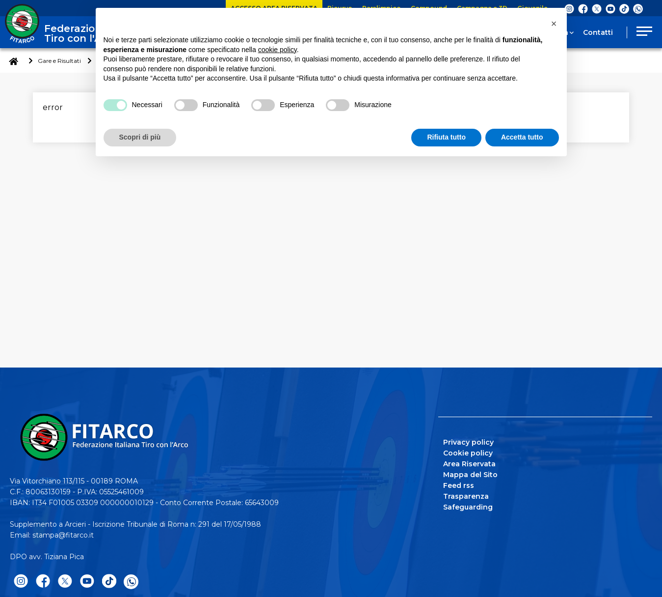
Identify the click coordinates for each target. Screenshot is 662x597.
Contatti (598, 32)
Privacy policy (468, 442)
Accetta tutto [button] (522, 137)
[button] (554, 23)
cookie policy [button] (277, 50)
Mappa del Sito (470, 474)
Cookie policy (468, 453)
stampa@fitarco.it (63, 535)
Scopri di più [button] (140, 137)
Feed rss (458, 485)
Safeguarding (468, 507)
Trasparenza (466, 496)
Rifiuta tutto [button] (446, 137)
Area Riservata (469, 463)
